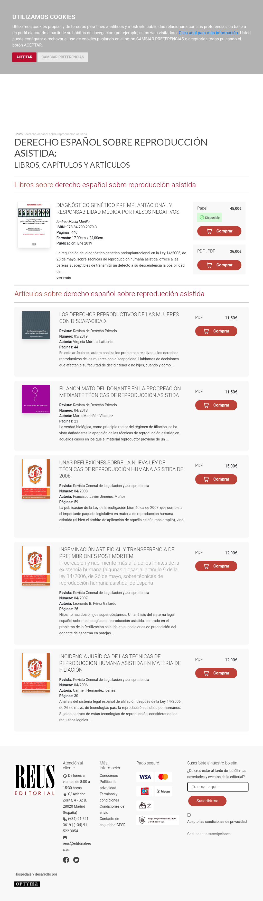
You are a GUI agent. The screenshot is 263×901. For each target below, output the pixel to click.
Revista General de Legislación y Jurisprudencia (110, 486)
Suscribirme (207, 800)
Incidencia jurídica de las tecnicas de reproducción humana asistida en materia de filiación (120, 663)
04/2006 (80, 685)
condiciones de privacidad (226, 821)
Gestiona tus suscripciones (209, 834)
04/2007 (80, 598)
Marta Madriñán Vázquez (93, 416)
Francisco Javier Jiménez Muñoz (99, 496)
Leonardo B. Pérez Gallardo (94, 603)
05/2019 (80, 336)
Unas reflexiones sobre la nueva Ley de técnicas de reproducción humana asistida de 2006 (121, 469)
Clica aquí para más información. (209, 32)
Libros (18, 134)
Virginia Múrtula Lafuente (93, 342)
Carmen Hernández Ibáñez (94, 690)
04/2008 (80, 491)
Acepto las (217, 821)
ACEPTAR (24, 57)
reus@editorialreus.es (77, 844)
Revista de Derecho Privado (94, 331)
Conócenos (109, 775)
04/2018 (80, 410)
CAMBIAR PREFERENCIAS (63, 57)
